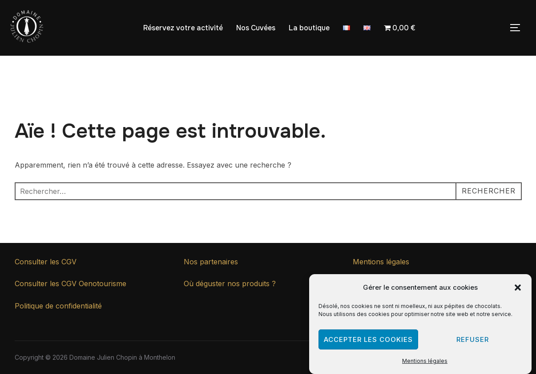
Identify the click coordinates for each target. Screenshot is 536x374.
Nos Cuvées (255, 28)
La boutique (309, 28)
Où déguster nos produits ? (230, 283)
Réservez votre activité (183, 28)
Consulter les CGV (46, 261)
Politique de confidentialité (58, 305)
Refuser (472, 341)
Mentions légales (424, 363)
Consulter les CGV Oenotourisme (70, 283)
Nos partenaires (211, 261)
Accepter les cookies (368, 341)
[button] (517, 289)
